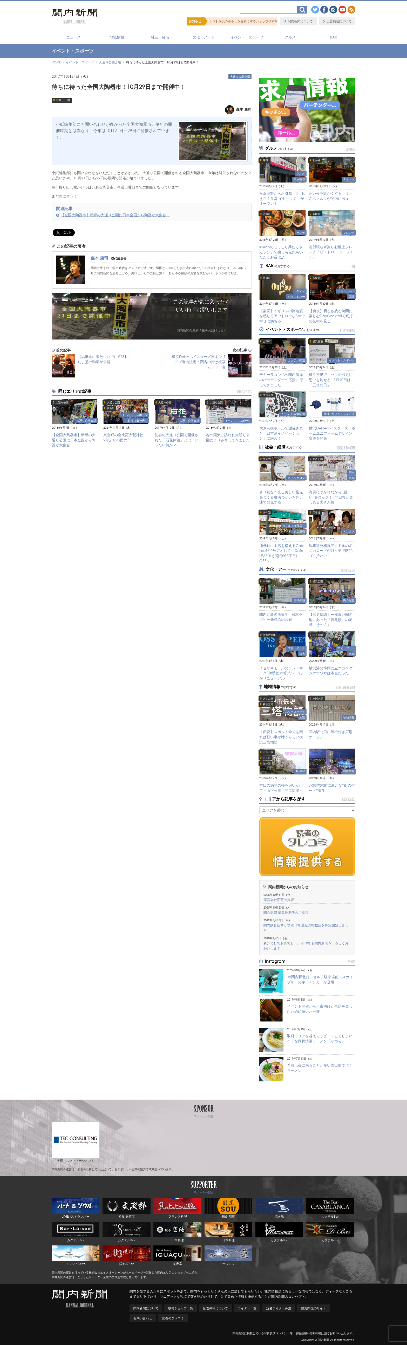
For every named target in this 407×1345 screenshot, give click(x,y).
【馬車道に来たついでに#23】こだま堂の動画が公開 (105, 359)
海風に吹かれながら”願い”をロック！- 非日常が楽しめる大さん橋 (331, 497)
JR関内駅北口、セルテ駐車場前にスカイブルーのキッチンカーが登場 (320, 979)
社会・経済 (160, 37)
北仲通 (316, 160)
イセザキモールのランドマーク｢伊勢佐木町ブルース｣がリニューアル (281, 673)
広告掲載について (339, 21)
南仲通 (267, 512)
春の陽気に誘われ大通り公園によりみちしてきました (228, 437)
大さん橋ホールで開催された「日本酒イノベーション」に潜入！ (281, 433)
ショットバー (296, 297)
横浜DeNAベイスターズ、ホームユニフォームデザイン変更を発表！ (332, 433)
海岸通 (267, 764)
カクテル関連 (296, 360)
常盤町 (267, 278)
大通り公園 (63, 100)
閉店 (352, 297)
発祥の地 (299, 600)
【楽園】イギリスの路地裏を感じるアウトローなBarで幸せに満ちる (282, 315)
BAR (333, 37)
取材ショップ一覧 (180, 1308)
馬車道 (316, 512)
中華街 (267, 581)
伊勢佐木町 (269, 635)
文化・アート (203, 37)
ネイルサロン (296, 478)
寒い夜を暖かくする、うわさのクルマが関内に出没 (330, 196)
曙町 (265, 160)
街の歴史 (349, 600)
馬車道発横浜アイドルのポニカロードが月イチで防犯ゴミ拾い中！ (330, 550)
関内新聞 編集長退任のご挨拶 (285, 912)
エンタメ (349, 531)
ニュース (73, 37)
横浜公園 (318, 581)
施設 (352, 472)
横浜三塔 (318, 341)
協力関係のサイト (313, 1308)
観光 (352, 478)
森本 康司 (99, 258)
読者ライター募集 (278, 1308)
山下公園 (318, 635)
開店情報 (299, 179)
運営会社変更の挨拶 (278, 900)
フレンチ (349, 233)
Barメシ (300, 291)
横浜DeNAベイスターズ (339, 414)
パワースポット (295, 712)
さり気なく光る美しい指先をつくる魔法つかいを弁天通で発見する (281, 497)
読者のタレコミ (173, 1318)
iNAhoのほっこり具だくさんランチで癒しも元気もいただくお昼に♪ (281, 251)
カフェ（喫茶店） (293, 526)
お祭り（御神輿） (136, 421)
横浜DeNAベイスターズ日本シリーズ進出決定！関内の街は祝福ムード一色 (199, 361)
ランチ (300, 233)
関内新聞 (323, 1340)
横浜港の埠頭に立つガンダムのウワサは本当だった (330, 670)
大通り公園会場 (240, 77)
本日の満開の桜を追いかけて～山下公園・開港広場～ (281, 788)
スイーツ (349, 179)
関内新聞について (300, 21)
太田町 (267, 214)
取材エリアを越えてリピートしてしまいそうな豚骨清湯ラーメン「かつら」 (319, 1038)
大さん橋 (268, 395)
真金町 (111, 408)
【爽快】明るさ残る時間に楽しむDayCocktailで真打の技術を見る (331, 315)
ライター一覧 (247, 1308)
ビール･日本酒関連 (293, 414)
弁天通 (267, 459)
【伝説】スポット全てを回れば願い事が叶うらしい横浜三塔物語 (281, 736)
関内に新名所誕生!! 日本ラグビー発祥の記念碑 (280, 617)
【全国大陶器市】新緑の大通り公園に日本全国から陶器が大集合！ (115, 214)
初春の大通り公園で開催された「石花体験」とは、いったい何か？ (176, 439)
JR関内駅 (318, 699)
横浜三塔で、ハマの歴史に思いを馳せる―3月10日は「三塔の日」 (330, 379)
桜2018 (300, 771)
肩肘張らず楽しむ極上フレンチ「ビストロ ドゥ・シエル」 (331, 251)
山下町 (267, 341)
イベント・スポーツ (246, 37)
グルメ (290, 37)
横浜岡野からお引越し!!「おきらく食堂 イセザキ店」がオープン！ (282, 198)
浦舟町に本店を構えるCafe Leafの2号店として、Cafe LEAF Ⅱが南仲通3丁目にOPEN (281, 553)
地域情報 (117, 37)
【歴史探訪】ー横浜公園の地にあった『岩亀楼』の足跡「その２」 (330, 619)
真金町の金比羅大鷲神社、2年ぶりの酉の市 (125, 437)
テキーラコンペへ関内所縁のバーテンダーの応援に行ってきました (281, 379)
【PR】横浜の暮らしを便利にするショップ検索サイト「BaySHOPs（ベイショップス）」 (271, 21)
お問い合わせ (142, 1318)
